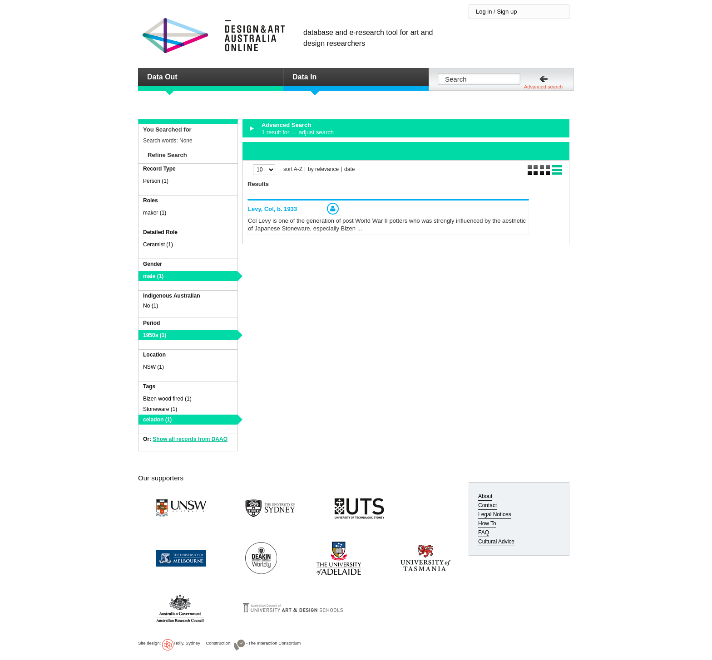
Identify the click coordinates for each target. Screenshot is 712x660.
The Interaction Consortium (274, 642)
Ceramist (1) (158, 244)
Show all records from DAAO (190, 439)
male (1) (153, 276)
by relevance (323, 169)
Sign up (507, 11)
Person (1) (155, 181)
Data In (304, 77)
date (349, 169)
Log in (484, 11)
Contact (487, 505)
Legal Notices (494, 514)
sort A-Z (292, 169)
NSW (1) (153, 367)
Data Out (162, 77)
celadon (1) (157, 419)
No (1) (150, 306)
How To (487, 523)
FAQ (483, 532)
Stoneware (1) (160, 409)
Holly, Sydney (187, 642)
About (485, 496)
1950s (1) (154, 335)
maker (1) (154, 213)
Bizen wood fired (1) (167, 399)
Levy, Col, (272, 208)
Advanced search (543, 86)
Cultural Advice (496, 541)
